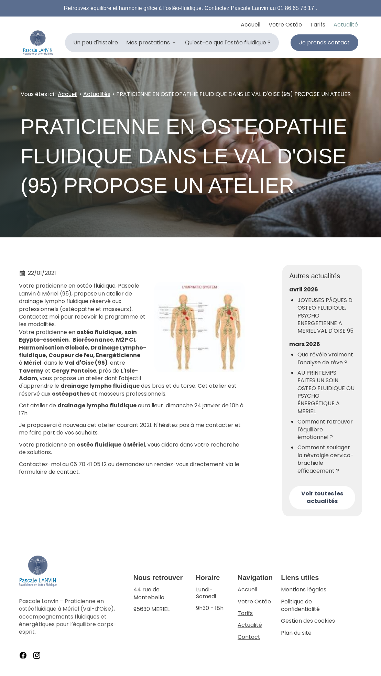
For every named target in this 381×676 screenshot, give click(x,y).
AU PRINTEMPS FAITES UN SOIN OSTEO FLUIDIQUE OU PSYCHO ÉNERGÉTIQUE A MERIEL (326, 392)
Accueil (250, 25)
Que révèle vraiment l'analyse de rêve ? (325, 358)
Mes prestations (148, 42)
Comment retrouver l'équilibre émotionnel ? (325, 429)
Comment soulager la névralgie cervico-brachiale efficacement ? (325, 459)
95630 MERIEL (160, 599)
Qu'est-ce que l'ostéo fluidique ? (228, 42)
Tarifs (317, 25)
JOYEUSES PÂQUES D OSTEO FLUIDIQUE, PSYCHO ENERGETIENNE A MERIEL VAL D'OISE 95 (325, 316)
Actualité (346, 25)
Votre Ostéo (285, 25)
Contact (249, 637)
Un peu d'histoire (95, 42)
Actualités (96, 94)
